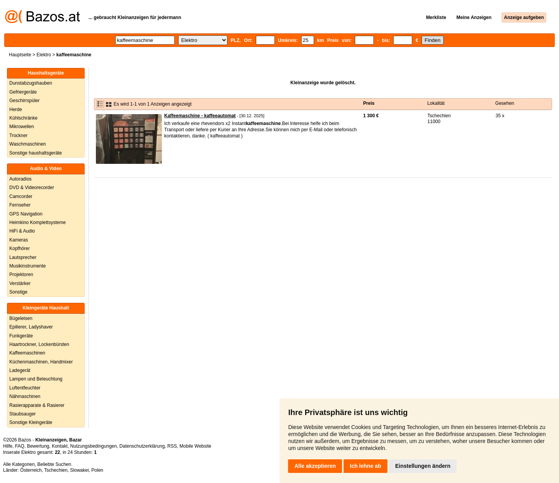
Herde (15, 109)
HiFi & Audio (22, 231)
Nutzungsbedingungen (93, 446)
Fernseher (20, 205)
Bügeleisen (20, 318)
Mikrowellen (21, 126)
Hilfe (7, 446)
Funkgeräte (21, 336)
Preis (368, 103)
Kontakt (60, 446)
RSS (172, 446)
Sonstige (18, 292)
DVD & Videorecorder (31, 187)
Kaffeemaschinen (27, 353)
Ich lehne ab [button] (365, 466)
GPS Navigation (25, 214)
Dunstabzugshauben (30, 83)
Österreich (31, 470)
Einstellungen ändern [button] (422, 466)
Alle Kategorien (19, 464)
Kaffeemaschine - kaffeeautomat (200, 115)
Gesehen (504, 103)
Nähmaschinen (24, 396)
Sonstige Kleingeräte (30, 422)
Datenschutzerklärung (142, 446)
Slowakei (79, 470)
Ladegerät (19, 370)
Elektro (43, 54)
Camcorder (20, 196)
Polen (97, 470)
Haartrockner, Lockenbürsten (39, 344)
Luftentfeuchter (24, 388)
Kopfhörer (19, 248)
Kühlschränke (23, 118)
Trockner (18, 135)
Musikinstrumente (27, 266)
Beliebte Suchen (54, 464)
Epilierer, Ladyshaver (31, 327)
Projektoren (21, 274)
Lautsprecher (22, 257)
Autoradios (20, 179)
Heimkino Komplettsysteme (37, 222)
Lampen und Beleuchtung (35, 379)
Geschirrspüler (24, 100)
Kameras (18, 240)
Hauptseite (20, 54)
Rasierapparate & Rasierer (36, 405)
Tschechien (56, 470)
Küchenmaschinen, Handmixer (41, 362)
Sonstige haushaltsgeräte (35, 153)
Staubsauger (22, 414)
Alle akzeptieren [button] (315, 466)
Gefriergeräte (23, 92)
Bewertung (38, 446)
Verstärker (20, 283)
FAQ (19, 446)
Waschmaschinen (27, 144)
